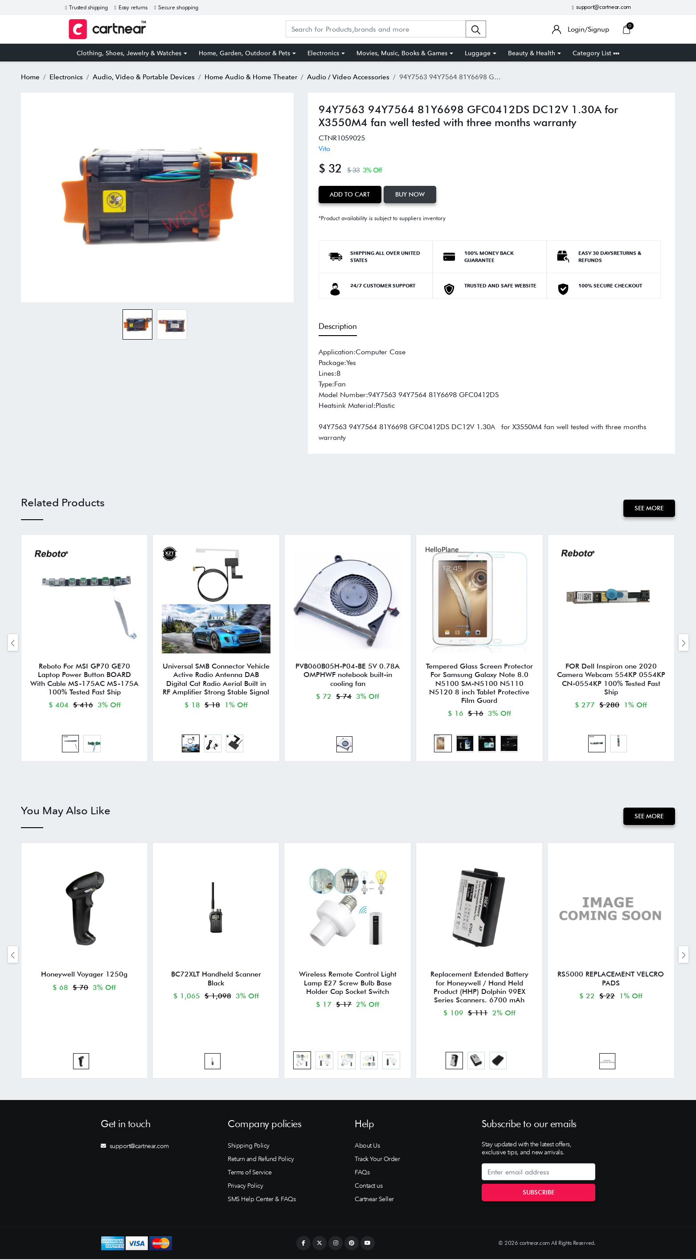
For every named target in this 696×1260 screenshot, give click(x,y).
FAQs (362, 1173)
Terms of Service (249, 1173)
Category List (596, 53)
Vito (324, 148)
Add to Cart (350, 194)
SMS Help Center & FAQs (261, 1200)
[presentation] (13, 643)
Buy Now (410, 194)
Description (338, 325)
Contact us (368, 1186)
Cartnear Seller (374, 1200)
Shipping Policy (249, 1146)
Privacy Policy (245, 1186)
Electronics (323, 53)
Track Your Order (377, 1160)
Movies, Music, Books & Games (401, 53)
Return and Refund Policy (261, 1160)
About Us (367, 1146)
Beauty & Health (531, 53)
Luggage (478, 53)
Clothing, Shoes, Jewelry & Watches (129, 53)
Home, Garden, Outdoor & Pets (244, 53)
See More (649, 508)
